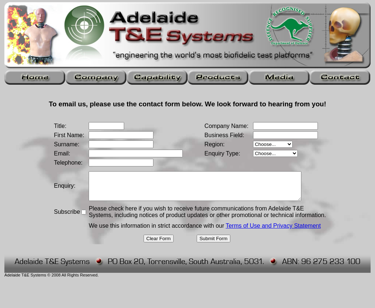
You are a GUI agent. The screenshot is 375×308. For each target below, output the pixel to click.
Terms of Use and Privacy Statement (271, 226)
